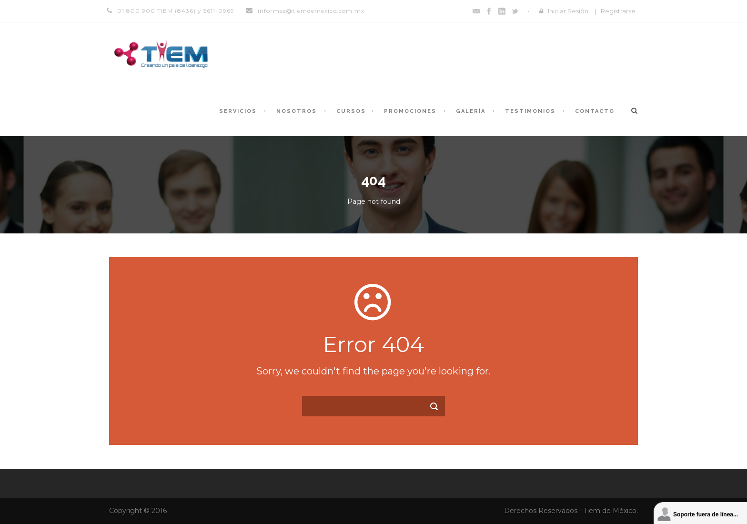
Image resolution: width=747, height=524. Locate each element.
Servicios (238, 111)
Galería (470, 111)
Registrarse (618, 11)
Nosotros (296, 111)
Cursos (351, 111)
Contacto (595, 111)
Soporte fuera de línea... (705, 514)
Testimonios (530, 111)
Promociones (410, 111)
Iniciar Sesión (568, 11)
